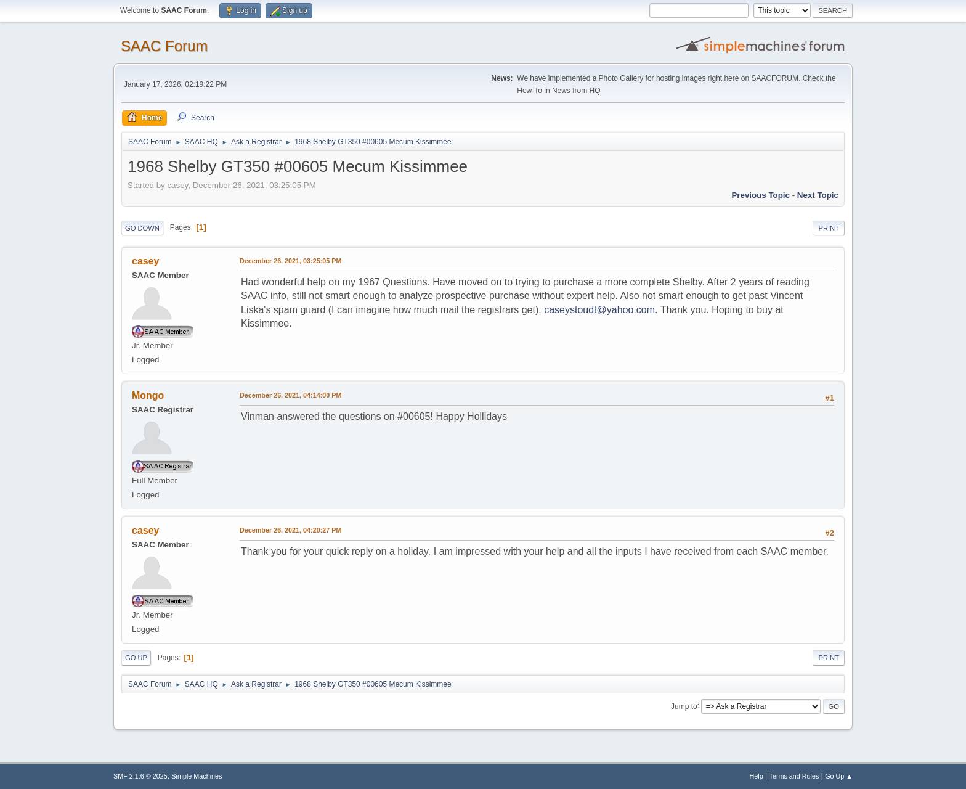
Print (828, 228)
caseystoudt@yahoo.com (599, 310)
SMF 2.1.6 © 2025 (140, 776)
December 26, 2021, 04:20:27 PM (290, 530)
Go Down (142, 228)
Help (756, 776)
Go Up (136, 657)
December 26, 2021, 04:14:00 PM (290, 395)
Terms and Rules (794, 776)
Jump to (684, 705)
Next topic (817, 195)
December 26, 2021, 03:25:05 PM (290, 260)
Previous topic (760, 195)
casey (145, 261)
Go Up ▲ (839, 776)
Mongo (148, 395)
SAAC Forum (164, 46)
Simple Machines (196, 776)
